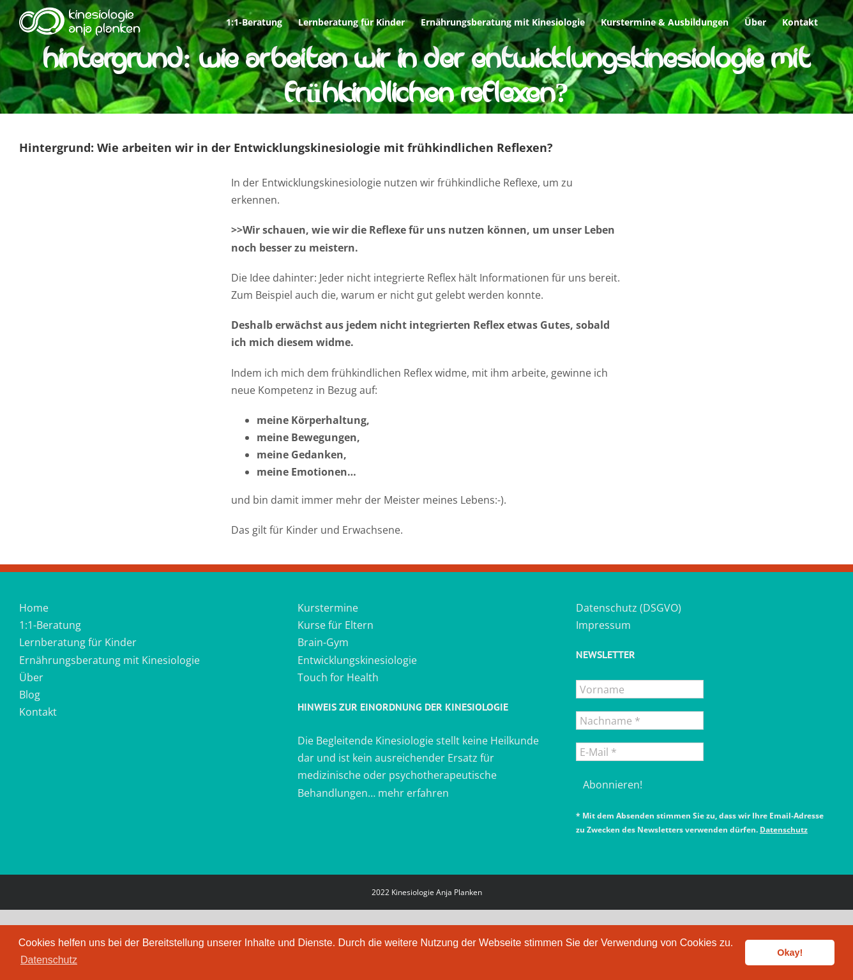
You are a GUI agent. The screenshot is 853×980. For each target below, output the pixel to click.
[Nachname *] (640, 720)
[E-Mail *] (640, 752)
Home (34, 608)
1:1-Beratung (50, 625)
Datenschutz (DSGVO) (628, 608)
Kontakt (38, 712)
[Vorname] (640, 689)
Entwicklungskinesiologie (357, 660)
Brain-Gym (323, 642)
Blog (29, 695)
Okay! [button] (790, 952)
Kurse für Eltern (336, 625)
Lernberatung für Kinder (78, 642)
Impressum (603, 625)
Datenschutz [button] (48, 959)
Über (31, 677)
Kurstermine (328, 608)
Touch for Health (338, 677)
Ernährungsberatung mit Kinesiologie (109, 660)
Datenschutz (784, 829)
